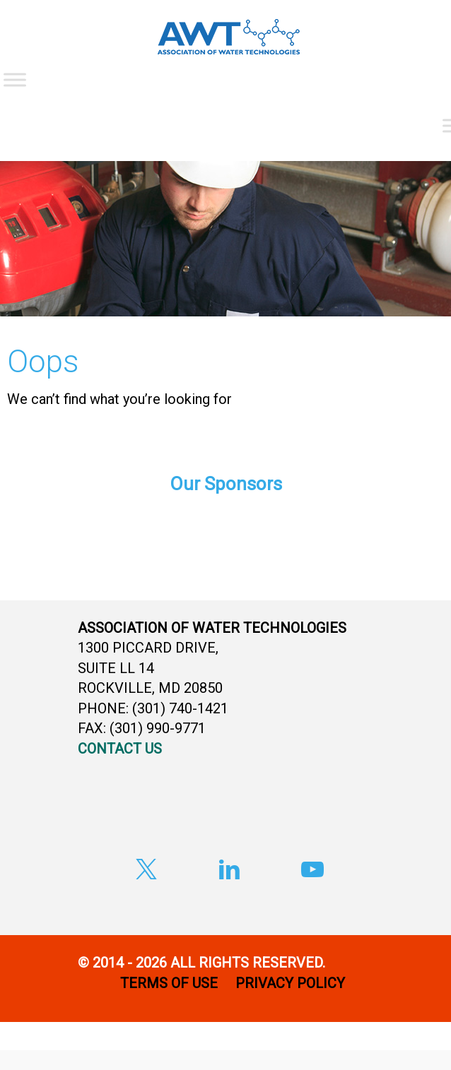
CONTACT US (120, 748)
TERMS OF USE (169, 983)
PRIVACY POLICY (291, 983)
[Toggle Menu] (15, 79)
